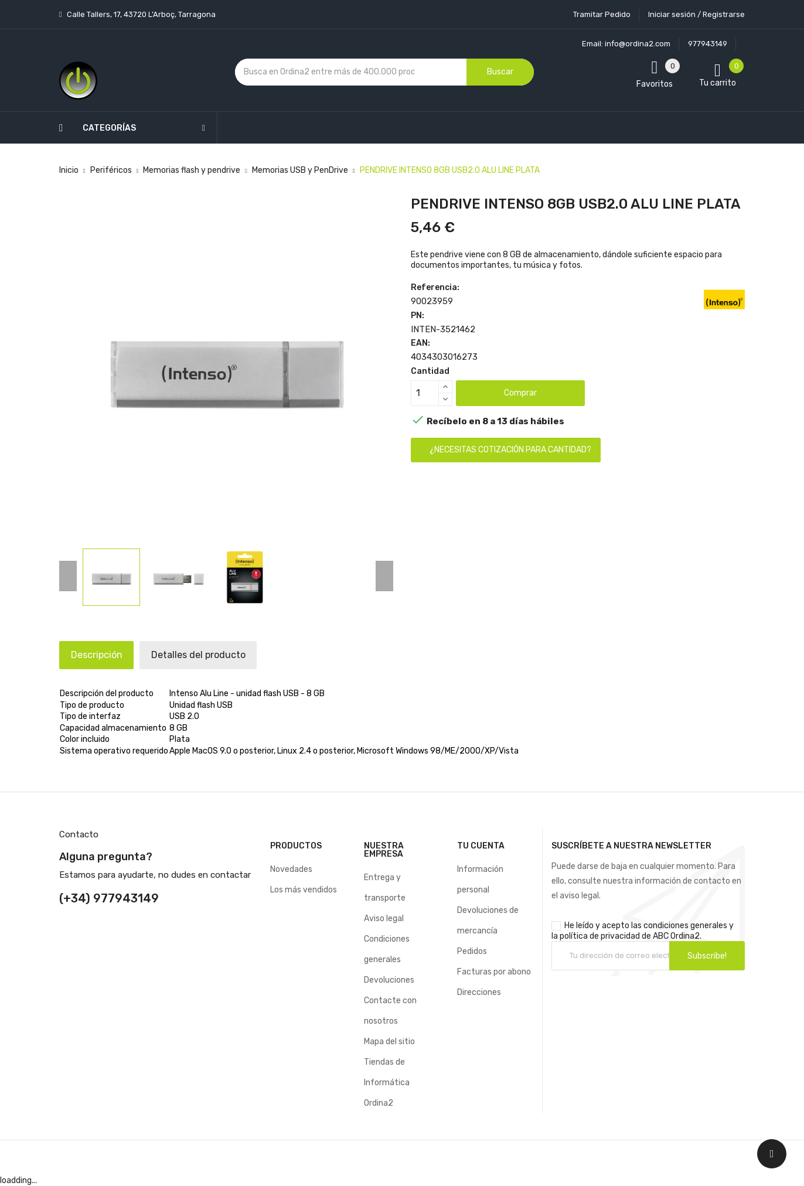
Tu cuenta (481, 846)
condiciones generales (685, 926)
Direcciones (479, 992)
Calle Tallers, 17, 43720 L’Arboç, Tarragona (140, 14)
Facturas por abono (494, 972)
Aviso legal (384, 918)
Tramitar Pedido (602, 14)
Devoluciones (389, 980)
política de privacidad (600, 936)
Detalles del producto (216, 654)
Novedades (291, 869)
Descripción (102, 654)
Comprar (520, 393)
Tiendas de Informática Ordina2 (387, 1082)
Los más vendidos (303, 890)
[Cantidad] (425, 393)
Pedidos (472, 951)
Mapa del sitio (389, 1042)
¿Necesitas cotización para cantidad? (510, 450)
